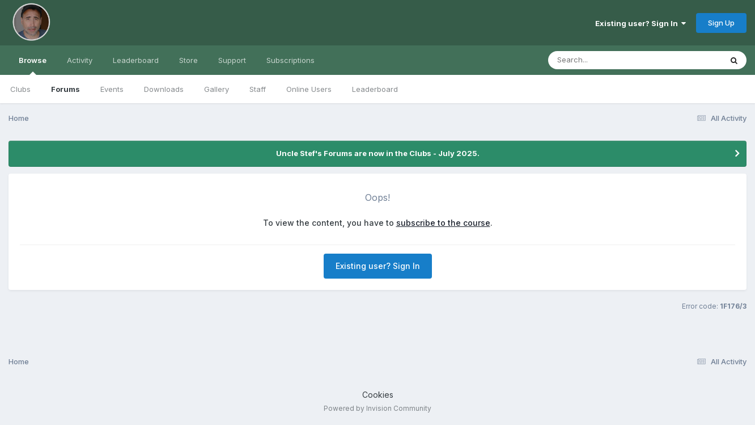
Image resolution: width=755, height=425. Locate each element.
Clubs (20, 89)
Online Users (309, 89)
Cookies (377, 394)
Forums (65, 89)
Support (232, 60)
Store (188, 60)
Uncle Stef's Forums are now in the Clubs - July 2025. (378, 153)
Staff (257, 89)
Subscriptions (290, 60)
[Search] (604, 60)
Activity (79, 60)
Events (112, 89)
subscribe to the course (443, 223)
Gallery (216, 89)
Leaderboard (375, 89)
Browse (32, 65)
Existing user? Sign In (640, 23)
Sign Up (721, 22)
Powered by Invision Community (377, 408)
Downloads (164, 89)
